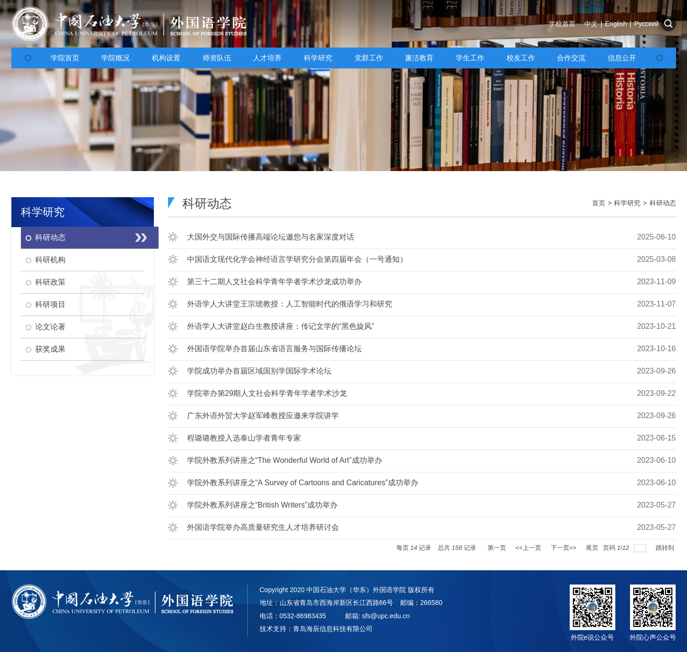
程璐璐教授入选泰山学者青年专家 (244, 438)
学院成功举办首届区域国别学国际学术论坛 (259, 371)
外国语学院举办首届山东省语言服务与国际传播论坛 (274, 349)
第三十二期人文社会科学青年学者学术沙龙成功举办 (274, 282)
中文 (591, 24)
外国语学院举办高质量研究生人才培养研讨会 (263, 527)
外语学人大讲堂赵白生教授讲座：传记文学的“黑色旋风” (281, 326)
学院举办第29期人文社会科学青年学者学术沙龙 (267, 393)
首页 (598, 203)
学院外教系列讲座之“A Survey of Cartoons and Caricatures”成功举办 (302, 483)
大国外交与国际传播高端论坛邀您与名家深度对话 (270, 237)
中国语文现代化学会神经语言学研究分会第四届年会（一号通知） (297, 259)
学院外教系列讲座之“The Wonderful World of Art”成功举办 (284, 460)
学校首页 (562, 24)
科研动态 (662, 203)
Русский (646, 24)
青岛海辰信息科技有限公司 (333, 629)
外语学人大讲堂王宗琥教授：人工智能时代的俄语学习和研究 (289, 304)
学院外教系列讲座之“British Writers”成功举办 (262, 505)
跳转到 (666, 547)
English (616, 24)
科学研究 (627, 203)
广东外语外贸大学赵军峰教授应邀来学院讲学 (263, 416)
